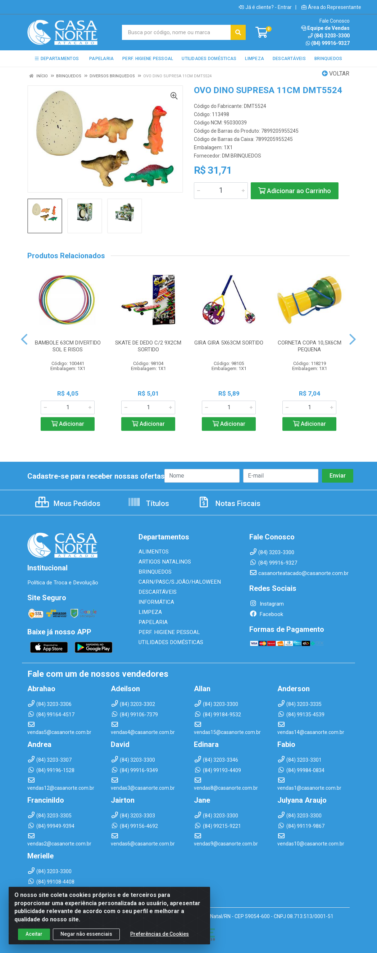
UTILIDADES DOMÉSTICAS (169, 642)
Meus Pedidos (67, 503)
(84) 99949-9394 (50, 826)
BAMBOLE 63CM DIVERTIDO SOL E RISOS (68, 346)
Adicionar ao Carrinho (294, 191)
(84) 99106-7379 (134, 714)
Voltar (335, 73)
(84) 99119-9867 (300, 826)
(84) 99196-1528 (50, 770)
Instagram (266, 604)
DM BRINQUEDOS (241, 156)
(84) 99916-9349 (134, 770)
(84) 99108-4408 (50, 882)
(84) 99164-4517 (50, 714)
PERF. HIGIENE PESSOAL (167, 632)
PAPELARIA (152, 622)
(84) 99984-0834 (300, 770)
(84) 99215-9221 (217, 826)
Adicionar (67, 423)
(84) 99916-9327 (328, 43)
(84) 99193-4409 (217, 770)
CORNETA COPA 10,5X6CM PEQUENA (309, 346)
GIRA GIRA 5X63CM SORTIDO (228, 342)
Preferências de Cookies (159, 938)
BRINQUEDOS (154, 572)
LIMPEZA (149, 612)
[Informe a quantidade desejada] (221, 190)
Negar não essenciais (86, 938)
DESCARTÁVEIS (156, 592)
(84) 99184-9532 (217, 714)
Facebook (266, 614)
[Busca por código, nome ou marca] (176, 32)
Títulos (148, 503)
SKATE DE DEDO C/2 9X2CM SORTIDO (148, 346)
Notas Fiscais (228, 503)
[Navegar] (24, 339)
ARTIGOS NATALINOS (164, 561)
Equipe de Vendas (325, 28)
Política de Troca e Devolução (62, 582)
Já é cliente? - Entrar (265, 7)
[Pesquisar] (238, 32)
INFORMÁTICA (155, 602)
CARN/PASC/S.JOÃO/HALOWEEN (178, 582)
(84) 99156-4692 (134, 826)
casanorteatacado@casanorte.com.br (299, 573)
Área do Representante (331, 7)
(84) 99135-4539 (300, 714)
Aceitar (34, 938)
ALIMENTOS (152, 551)
